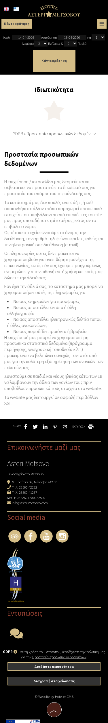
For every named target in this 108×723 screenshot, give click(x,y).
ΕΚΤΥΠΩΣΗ (83, 426)
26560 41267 (28, 492)
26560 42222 (28, 487)
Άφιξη (22, 37)
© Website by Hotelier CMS (54, 696)
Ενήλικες (54, 43)
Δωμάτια (28, 43)
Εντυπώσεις (25, 613)
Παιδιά (81, 43)
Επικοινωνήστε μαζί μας (44, 447)
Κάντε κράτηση (16, 23)
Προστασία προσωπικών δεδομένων (59, 656)
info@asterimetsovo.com (30, 502)
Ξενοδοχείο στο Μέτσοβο (25, 473)
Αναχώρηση (63, 37)
